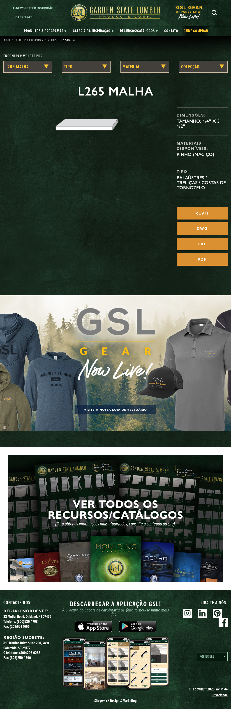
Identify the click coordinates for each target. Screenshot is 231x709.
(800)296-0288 (29, 653)
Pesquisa (214, 12)
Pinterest (217, 613)
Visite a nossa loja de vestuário (115, 409)
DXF (202, 244)
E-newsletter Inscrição (33, 8)
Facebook (223, 622)
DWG (202, 229)
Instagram (187, 613)
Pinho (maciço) (195, 154)
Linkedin (202, 613)
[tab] (45, 31)
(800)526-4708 (27, 621)
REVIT (202, 213)
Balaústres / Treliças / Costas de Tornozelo (201, 182)
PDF (202, 259)
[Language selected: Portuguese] (212, 656)
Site (115, 701)
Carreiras (23, 17)
